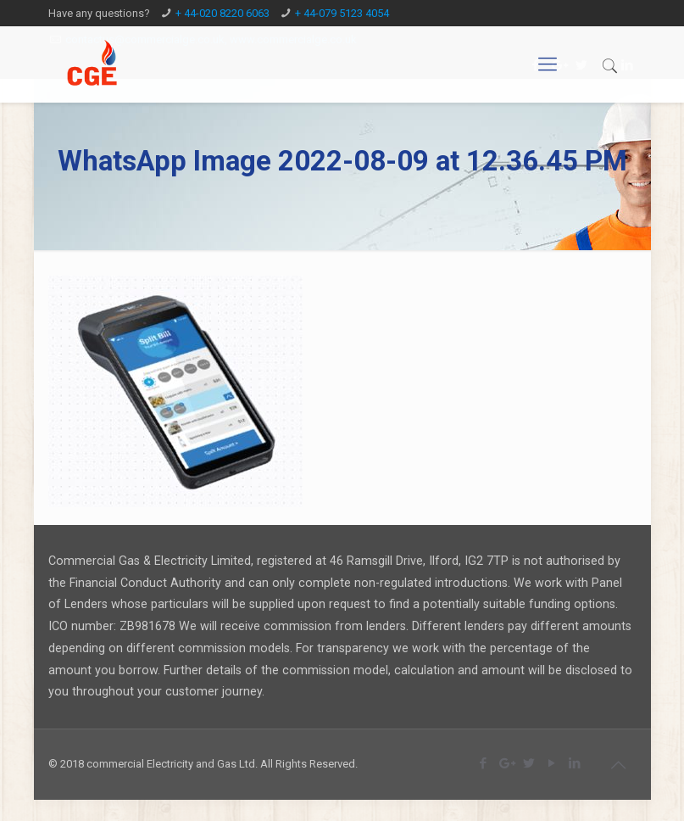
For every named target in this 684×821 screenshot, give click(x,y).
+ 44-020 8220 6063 (222, 13)
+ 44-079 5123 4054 (342, 13)
